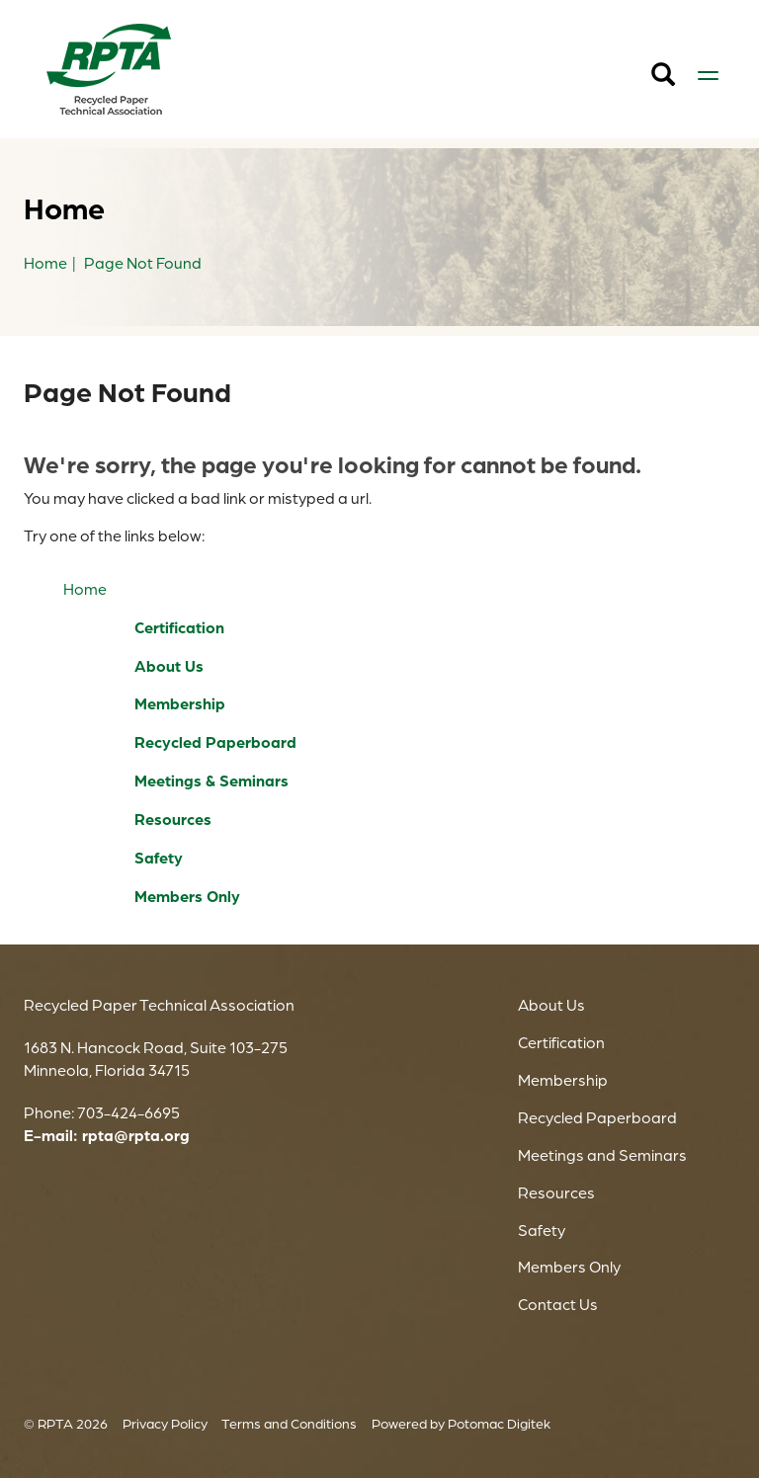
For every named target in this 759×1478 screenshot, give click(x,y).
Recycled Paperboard (215, 742)
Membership (179, 703)
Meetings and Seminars (602, 1155)
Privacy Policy (165, 1423)
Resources (172, 819)
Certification (179, 627)
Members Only (187, 896)
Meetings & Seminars (211, 780)
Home (85, 589)
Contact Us (558, 1304)
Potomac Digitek (499, 1423)
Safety (158, 857)
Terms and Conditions (289, 1423)
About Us (169, 666)
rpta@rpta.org (136, 1135)
